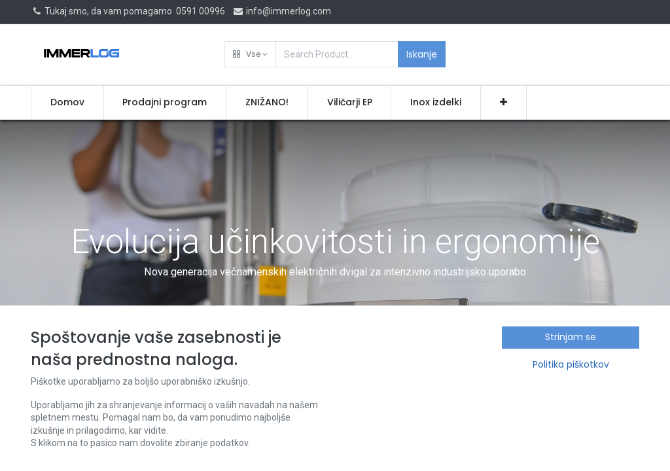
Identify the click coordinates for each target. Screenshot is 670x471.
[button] (250, 54)
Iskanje (421, 54)
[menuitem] (67, 103)
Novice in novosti (133, 400)
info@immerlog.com (281, 11)
